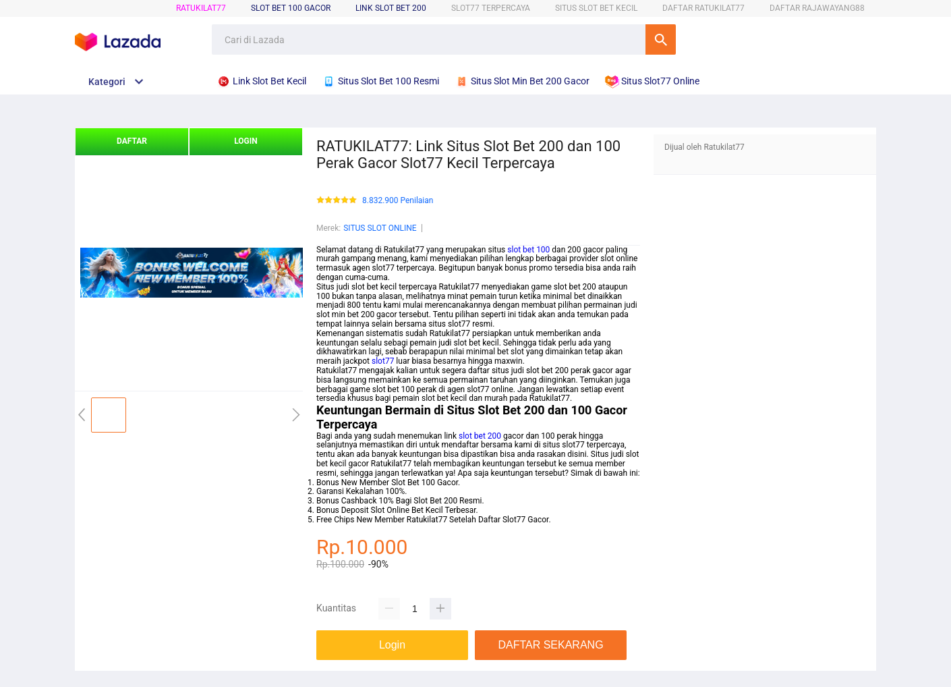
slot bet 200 (480, 436)
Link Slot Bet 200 (390, 8)
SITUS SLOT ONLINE (379, 228)
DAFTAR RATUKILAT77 (703, 8)
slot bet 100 (528, 249)
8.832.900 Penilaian (397, 200)
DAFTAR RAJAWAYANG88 (817, 8)
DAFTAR (132, 141)
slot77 (383, 361)
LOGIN (246, 141)
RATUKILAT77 (201, 8)
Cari (660, 39)
